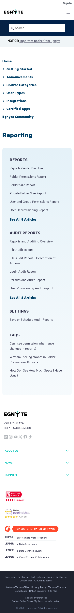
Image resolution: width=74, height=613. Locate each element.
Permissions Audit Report (27, 279)
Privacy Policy (38, 587)
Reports (19, 159)
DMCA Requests (37, 590)
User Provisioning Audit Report (31, 288)
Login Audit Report (23, 271)
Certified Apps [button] (16, 108)
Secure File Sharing (57, 576)
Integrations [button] (14, 100)
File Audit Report (21, 249)
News (8, 462)
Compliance (21, 590)
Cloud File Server (43, 580)
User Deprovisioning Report (29, 210)
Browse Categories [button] (19, 84)
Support (11, 475)
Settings (19, 311)
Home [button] (7, 61)
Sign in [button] (67, 3)
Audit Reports (25, 233)
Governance (26, 580)
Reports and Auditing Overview (31, 241)
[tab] (7, 61)
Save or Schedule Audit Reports (31, 319)
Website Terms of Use (17, 587)
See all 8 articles (23, 219)
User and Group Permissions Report (34, 201)
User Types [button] (13, 92)
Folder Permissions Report (28, 176)
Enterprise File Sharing (17, 576)
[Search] (37, 28)
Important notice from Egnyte (40, 40)
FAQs (15, 335)
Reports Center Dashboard (28, 168)
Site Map (52, 590)
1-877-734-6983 (16, 422)
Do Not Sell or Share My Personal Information (36, 601)
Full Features (38, 576)
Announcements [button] (17, 76)
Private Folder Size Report (28, 193)
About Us (11, 450)
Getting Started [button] (17, 69)
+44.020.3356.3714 (21, 428)
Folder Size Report (22, 184)
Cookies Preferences (36, 597)
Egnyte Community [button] (18, 116)
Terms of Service (57, 587)
